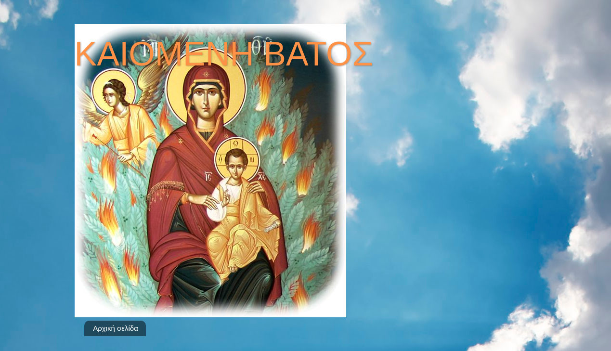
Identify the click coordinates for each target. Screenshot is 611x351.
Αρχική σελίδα (115, 328)
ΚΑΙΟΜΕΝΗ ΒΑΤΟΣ (224, 54)
